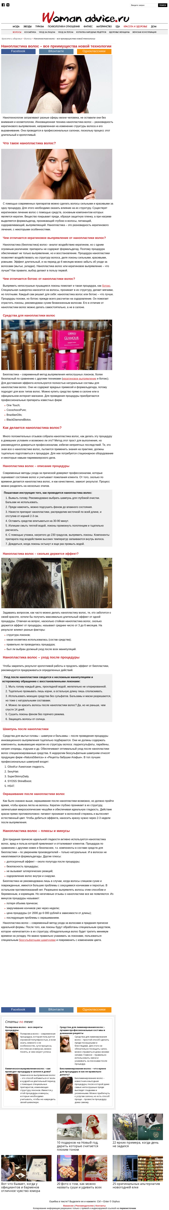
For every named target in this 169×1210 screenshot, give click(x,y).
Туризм (39, 26)
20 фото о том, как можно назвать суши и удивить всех (79, 1185)
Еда (118, 26)
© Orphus (115, 1201)
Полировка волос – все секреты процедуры (23, 1029)
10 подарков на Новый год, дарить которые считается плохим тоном (77, 1145)
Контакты (100, 1205)
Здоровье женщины (119, 32)
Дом (153, 26)
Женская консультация (144, 32)
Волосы (17, 32)
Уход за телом (65, 32)
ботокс (106, 285)
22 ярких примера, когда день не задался (136, 1144)
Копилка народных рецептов (91, 32)
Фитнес (88, 26)
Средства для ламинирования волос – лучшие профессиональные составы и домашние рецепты (82, 1030)
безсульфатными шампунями (37, 940)
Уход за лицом (47, 32)
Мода (16, 26)
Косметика (30, 32)
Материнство (104, 26)
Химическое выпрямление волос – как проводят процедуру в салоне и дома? (28, 1070)
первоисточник (128, 1208)
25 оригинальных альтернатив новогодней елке (136, 1185)
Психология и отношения (64, 26)
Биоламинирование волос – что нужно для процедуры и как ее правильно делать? (83, 1071)
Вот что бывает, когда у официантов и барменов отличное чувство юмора (20, 1187)
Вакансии (68, 1205)
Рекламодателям (84, 1205)
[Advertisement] (142, 63)
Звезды (27, 26)
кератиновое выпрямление (79, 378)
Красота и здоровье (135, 26)
